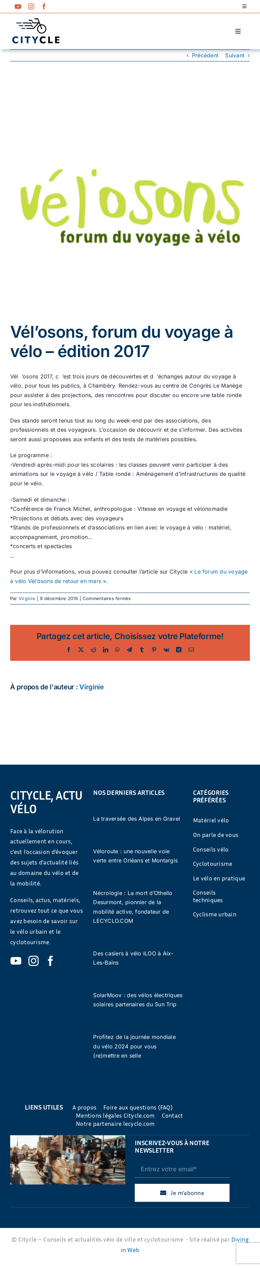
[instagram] (31, 6)
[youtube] (18, 6)
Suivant (234, 55)
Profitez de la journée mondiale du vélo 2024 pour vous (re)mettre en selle (134, 1046)
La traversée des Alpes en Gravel (136, 818)
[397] (130, 202)
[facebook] (44, 6)
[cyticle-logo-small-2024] (36, 21)
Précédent (205, 55)
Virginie (27, 598)
